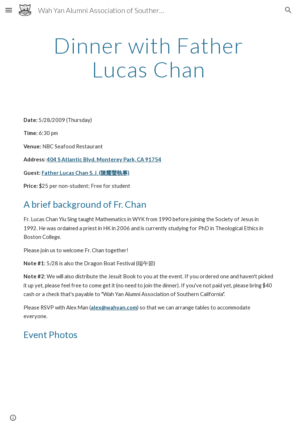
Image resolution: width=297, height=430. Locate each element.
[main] (148, 57)
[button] (8, 10)
